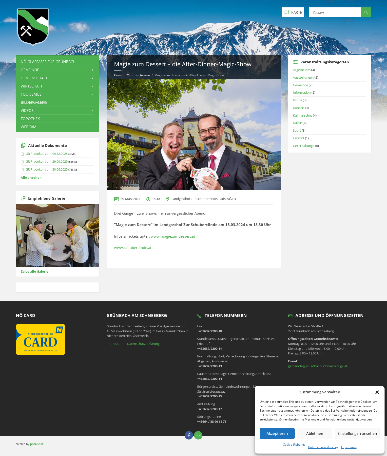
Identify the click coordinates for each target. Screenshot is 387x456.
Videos (27, 110)
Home (118, 75)
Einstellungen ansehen (357, 433)
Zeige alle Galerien (36, 271)
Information (302, 92)
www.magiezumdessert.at (173, 236)
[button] (377, 392)
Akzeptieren (277, 433)
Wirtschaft (31, 86)
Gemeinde (30, 69)
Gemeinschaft (34, 77)
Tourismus (31, 94)
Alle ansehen (31, 177)
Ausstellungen (303, 77)
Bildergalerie (34, 102)
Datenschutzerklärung (323, 447)
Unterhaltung (303, 145)
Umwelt (298, 138)
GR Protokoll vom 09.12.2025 (47, 153)
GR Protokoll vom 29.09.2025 (47, 161)
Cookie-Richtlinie (294, 444)
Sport (297, 130)
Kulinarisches (302, 115)
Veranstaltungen (138, 75)
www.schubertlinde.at (132, 247)
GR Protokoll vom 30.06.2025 (47, 169)
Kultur (297, 123)
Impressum (349, 447)
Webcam (28, 126)
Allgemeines (301, 70)
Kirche (297, 100)
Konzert (299, 107)
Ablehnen (314, 433)
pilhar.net (36, 444)
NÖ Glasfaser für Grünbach (48, 61)
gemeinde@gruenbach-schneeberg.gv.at (317, 366)
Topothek (30, 118)
